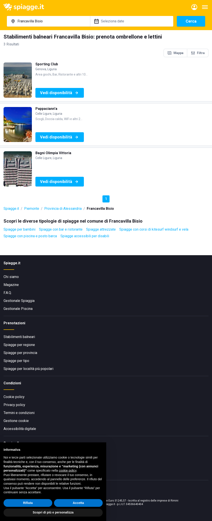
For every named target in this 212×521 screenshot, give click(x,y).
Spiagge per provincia (20, 353)
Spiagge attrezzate (101, 229)
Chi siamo (11, 277)
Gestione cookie (16, 421)
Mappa (175, 53)
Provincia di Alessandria (63, 208)
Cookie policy (14, 397)
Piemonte (31, 208)
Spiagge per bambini (19, 229)
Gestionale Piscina (18, 309)
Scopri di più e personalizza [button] (53, 512)
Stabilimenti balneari (19, 337)
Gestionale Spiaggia (19, 301)
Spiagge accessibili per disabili (84, 236)
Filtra (198, 53)
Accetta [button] (78, 503)
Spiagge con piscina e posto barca (30, 236)
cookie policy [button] (67, 470)
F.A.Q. (8, 293)
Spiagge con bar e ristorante (61, 229)
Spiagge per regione (19, 345)
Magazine (11, 285)
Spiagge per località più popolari (28, 369)
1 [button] (106, 199)
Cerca (191, 21)
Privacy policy (14, 405)
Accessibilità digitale (20, 429)
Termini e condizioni (19, 413)
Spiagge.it (11, 208)
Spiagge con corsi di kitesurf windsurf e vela (153, 229)
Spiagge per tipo (16, 361)
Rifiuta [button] (28, 503)
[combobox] (48, 21)
